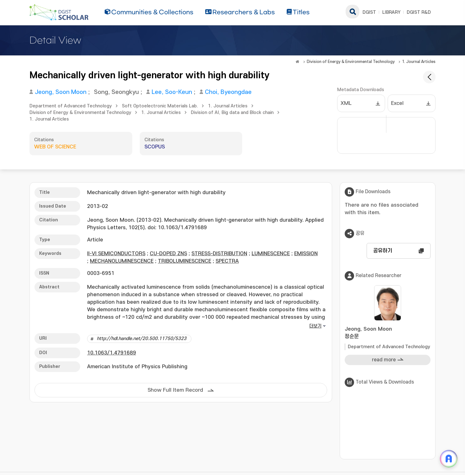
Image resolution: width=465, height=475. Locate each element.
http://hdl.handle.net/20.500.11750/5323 (141, 338)
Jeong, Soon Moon (60, 92)
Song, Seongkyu (116, 92)
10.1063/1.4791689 (111, 353)
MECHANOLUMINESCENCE (122, 261)
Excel (397, 103)
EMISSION (306, 253)
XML (346, 103)
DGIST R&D (419, 12)
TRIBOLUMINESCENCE (184, 261)
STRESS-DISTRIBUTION (219, 253)
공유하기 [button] (382, 251)
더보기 (315, 326)
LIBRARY (391, 12)
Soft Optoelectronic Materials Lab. (160, 106)
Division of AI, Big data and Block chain (232, 112)
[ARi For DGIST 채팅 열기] (448, 458)
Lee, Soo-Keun (172, 92)
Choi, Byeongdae (228, 92)
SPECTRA (227, 261)
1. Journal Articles (419, 61)
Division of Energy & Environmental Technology (351, 61)
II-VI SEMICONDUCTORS (116, 253)
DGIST (369, 12)
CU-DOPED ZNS (168, 253)
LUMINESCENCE (271, 253)
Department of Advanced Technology (70, 106)
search (352, 11)
